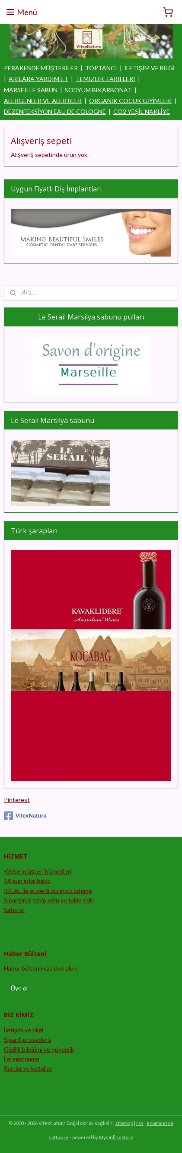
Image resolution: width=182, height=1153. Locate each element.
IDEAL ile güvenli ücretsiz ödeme (48, 890)
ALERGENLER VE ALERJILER (43, 100)
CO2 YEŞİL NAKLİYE (141, 111)
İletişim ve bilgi (23, 1030)
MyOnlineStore (116, 1137)
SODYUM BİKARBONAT (98, 90)
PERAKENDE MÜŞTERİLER (41, 68)
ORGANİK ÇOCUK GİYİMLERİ (130, 100)
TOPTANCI (101, 68)
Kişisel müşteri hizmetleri (37, 871)
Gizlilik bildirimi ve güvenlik (39, 1049)
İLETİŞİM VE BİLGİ (150, 68)
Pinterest (17, 799)
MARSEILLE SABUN (30, 90)
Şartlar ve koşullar (28, 1068)
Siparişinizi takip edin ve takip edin (49, 900)
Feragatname (21, 1058)
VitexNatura (25, 816)
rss (140, 1123)
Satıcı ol (14, 909)
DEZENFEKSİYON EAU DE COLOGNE (55, 111)
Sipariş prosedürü (27, 1039)
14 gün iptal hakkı (27, 880)
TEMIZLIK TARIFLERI (105, 78)
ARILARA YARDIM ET (38, 78)
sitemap (124, 1123)
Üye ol (19, 988)
